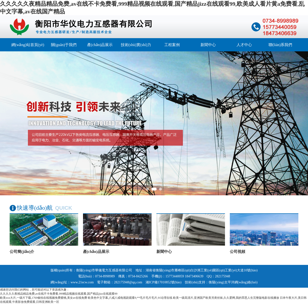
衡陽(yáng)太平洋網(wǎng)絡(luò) (233, 282)
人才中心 (244, 45)
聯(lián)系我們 (280, 45)
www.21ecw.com (82, 282)
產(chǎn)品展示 (100, 45)
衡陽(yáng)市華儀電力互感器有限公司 (104, 270)
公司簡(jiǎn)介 (22, 252)
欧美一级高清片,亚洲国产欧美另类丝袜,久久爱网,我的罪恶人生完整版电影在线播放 (226, 297)
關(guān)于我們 (64, 45)
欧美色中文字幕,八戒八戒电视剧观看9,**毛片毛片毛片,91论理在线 (130, 297)
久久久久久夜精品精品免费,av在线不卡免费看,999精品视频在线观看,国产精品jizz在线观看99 (58, 293)
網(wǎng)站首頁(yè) (27, 45)
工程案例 (172, 45)
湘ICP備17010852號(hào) (163, 282)
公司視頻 (237, 252)
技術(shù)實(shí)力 (136, 45)
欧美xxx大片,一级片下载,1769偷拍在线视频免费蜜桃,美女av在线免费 (43, 297)
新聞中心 (208, 45)
